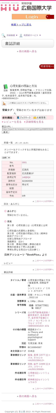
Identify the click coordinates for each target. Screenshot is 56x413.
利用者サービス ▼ (30, 35)
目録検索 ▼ (9, 35)
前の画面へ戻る (28, 51)
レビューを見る (13, 122)
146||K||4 (26, 177)
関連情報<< (47, 66)
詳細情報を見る (35, 122)
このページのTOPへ (44, 201)
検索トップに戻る (21, 24)
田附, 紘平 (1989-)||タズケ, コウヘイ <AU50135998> (39, 366)
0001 (24, 162)
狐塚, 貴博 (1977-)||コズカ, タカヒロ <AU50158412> (39, 358)
